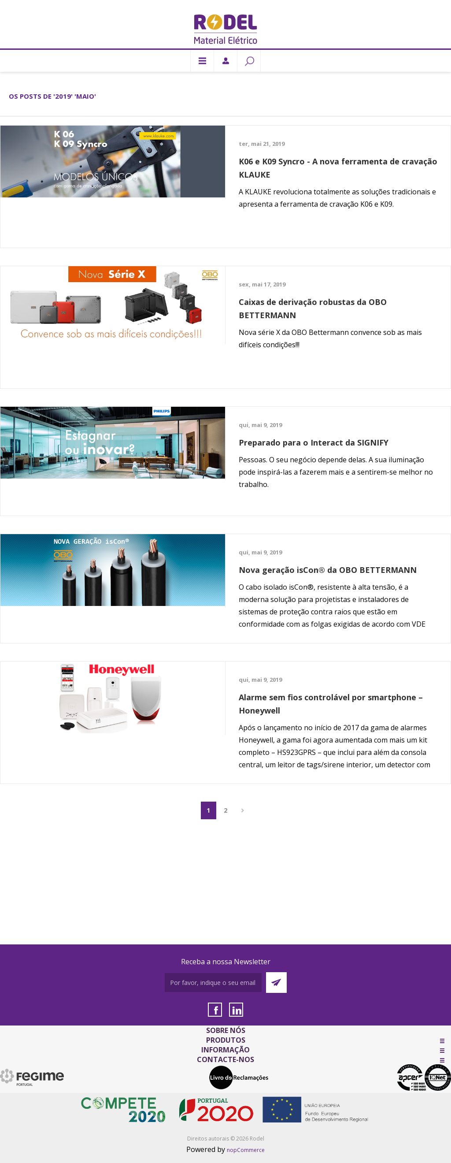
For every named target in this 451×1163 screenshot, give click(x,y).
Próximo (243, 810)
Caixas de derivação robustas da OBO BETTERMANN (313, 308)
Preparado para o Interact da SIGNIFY (313, 442)
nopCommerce (246, 1150)
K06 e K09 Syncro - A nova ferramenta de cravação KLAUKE (338, 168)
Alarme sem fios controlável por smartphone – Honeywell (331, 704)
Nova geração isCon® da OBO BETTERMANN (328, 570)
